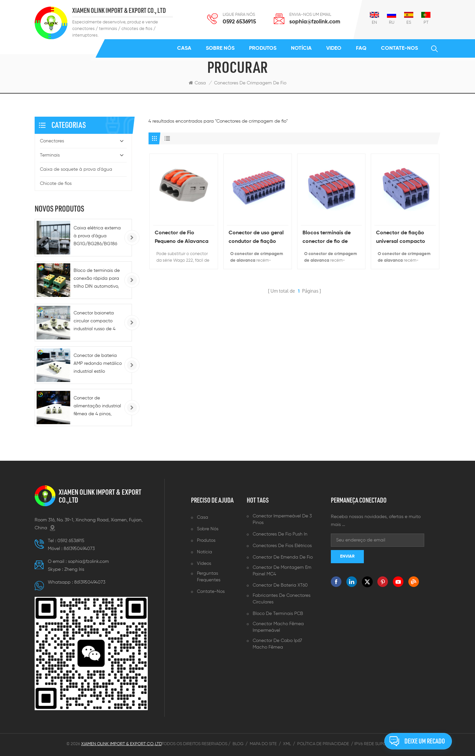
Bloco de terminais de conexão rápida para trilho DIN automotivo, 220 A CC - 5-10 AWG (97, 279)
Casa (184, 48)
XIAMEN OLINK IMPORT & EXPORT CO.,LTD (100, 496)
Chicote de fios (56, 183)
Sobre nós (220, 48)
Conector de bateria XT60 (280, 585)
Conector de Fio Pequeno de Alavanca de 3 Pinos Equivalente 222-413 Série (182, 238)
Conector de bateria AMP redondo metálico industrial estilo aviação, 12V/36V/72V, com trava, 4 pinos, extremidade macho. (98, 364)
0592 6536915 (239, 22)
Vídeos (204, 563)
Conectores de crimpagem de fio (250, 83)
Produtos (262, 48)
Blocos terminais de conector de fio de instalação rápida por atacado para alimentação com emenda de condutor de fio (329, 238)
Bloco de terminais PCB (278, 613)
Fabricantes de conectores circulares (281, 598)
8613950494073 (79, 548)
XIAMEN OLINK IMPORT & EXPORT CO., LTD (119, 11)
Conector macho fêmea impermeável (278, 627)
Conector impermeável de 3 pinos (282, 519)
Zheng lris (74, 569)
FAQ (361, 48)
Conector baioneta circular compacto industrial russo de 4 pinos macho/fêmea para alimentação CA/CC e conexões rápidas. (95, 322)
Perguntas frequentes (208, 576)
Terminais (50, 155)
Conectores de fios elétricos (282, 545)
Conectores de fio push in (280, 534)
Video (333, 48)
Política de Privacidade (323, 744)
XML (287, 744)
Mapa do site (263, 744)
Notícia (301, 48)
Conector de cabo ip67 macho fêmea (277, 644)
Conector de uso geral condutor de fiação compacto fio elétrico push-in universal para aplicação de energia (256, 238)
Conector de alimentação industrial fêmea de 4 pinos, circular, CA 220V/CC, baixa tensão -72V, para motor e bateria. (97, 407)
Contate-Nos (399, 48)
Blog (238, 744)
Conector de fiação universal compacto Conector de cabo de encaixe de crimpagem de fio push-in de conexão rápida (404, 238)
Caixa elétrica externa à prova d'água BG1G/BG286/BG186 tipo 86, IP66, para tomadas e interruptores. (97, 237)
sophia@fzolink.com (314, 22)
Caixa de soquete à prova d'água (76, 169)
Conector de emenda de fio (283, 557)
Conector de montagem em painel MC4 (282, 570)
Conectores (52, 141)
